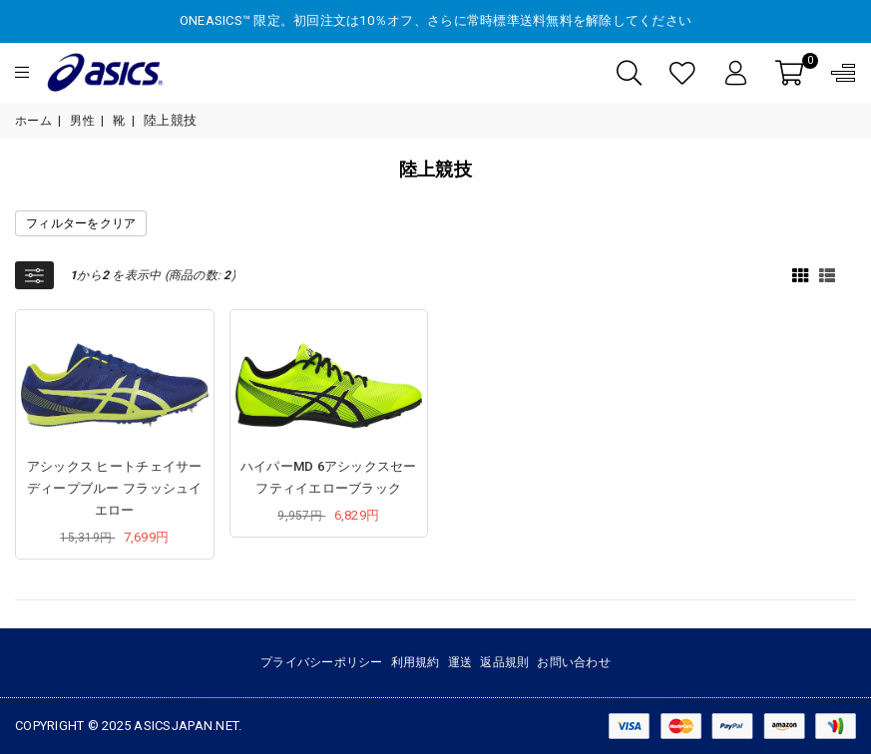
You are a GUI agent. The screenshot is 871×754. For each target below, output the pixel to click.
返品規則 (504, 662)
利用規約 (415, 662)
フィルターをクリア (81, 223)
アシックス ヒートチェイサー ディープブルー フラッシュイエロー (115, 488)
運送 (460, 662)
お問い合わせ (574, 662)
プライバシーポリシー (321, 662)
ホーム (33, 121)
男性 (82, 121)
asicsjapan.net (186, 725)
